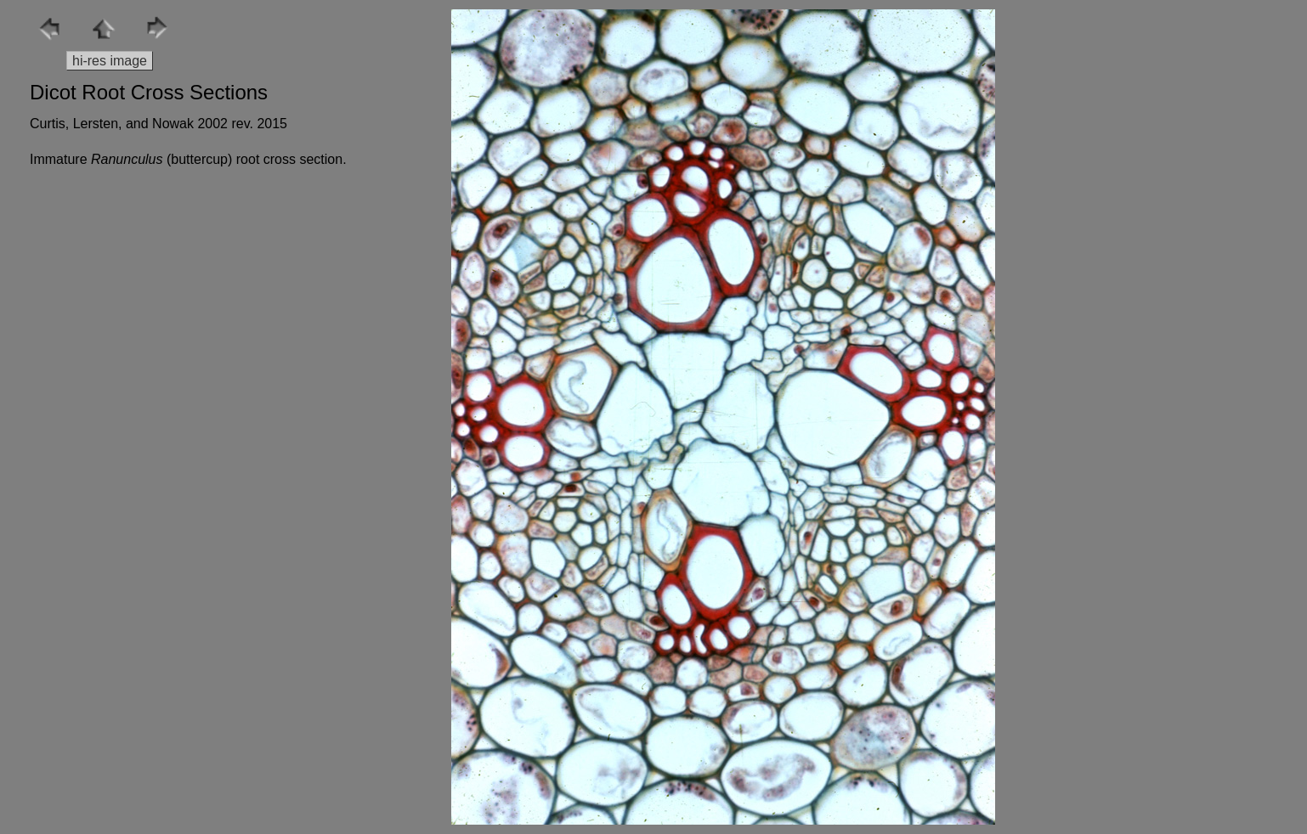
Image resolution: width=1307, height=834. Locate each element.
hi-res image (109, 61)
